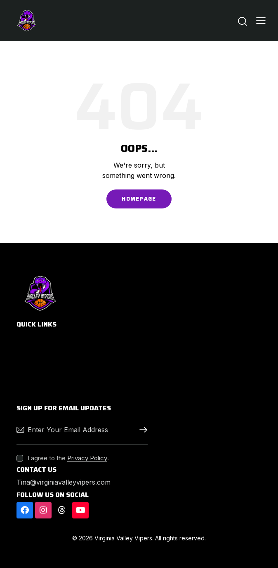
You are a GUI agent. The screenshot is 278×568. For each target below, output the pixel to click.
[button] (261, 20)
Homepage (139, 198)
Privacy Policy (87, 458)
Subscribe (141, 430)
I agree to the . (68, 458)
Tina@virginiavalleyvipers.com (63, 482)
